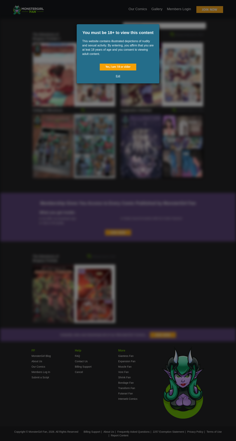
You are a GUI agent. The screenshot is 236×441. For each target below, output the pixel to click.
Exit (118, 76)
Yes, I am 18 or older (118, 66)
